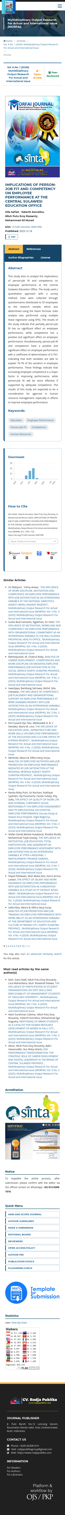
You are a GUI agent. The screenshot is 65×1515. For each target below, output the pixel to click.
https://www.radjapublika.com (34, 1452)
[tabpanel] (33, 351)
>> (28, 946)
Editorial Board (19, 1234)
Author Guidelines (21, 1221)
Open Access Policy (21, 1248)
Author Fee (16, 1254)
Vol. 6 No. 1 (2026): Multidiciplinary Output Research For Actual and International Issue (30, 46)
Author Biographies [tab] (20, 257)
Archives (21, 40)
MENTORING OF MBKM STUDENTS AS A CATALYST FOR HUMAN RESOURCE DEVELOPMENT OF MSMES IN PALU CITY (33, 1025)
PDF (13, 236)
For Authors (13, 1471)
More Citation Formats (23, 541)
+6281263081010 (29, 1445)
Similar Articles (14, 580)
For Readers (13, 1467)
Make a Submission (20, 1227)
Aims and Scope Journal (25, 1214)
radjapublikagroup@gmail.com (34, 1449)
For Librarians (15, 1474)
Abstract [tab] (13, 249)
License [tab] (45, 257)
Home (7, 40)
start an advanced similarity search (41, 954)
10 (23, 946)
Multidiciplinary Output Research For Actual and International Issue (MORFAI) (32, 23)
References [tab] (34, 249)
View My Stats (19, 1322)
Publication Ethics (21, 1261)
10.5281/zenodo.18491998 (27, 227)
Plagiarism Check (20, 1268)
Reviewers (15, 1241)
